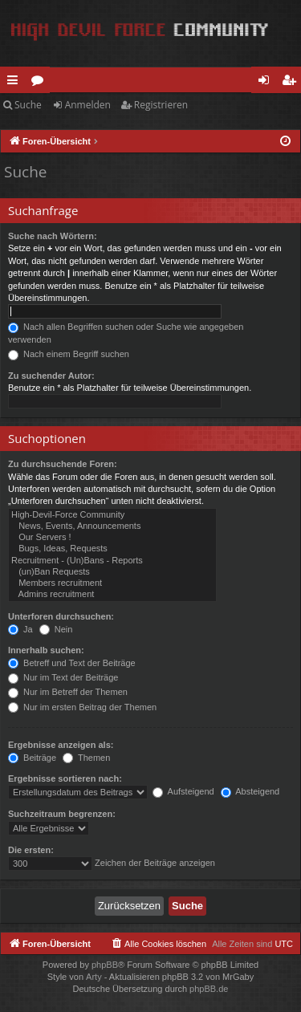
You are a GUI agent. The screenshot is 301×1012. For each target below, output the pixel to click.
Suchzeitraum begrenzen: (62, 814)
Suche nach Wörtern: (52, 236)
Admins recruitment (112, 594)
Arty (94, 977)
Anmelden (88, 105)
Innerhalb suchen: (46, 650)
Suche (28, 105)
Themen (86, 757)
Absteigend (250, 791)
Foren (40, 82)
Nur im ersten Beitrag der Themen (82, 707)
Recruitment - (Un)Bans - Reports (112, 561)
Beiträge (32, 757)
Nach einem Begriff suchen (68, 354)
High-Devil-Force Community (112, 515)
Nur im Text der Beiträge (63, 677)
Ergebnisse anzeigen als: (60, 745)
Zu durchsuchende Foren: (62, 464)
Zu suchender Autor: (51, 375)
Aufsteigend (183, 791)
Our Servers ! (112, 537)
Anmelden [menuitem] (268, 82)
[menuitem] (158, 944)
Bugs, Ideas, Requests (112, 549)
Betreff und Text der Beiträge (72, 663)
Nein (56, 629)
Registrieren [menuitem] (292, 82)
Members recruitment (112, 583)
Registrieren (161, 105)
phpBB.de (208, 989)
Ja (20, 629)
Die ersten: (31, 850)
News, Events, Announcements (112, 526)
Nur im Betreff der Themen (68, 692)
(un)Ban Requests (112, 572)
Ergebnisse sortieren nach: (65, 778)
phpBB (105, 964)
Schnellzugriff (15, 82)
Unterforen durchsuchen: (61, 616)
